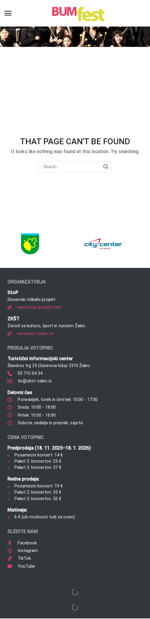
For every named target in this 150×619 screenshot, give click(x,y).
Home (10, 29)
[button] (7, 13)
